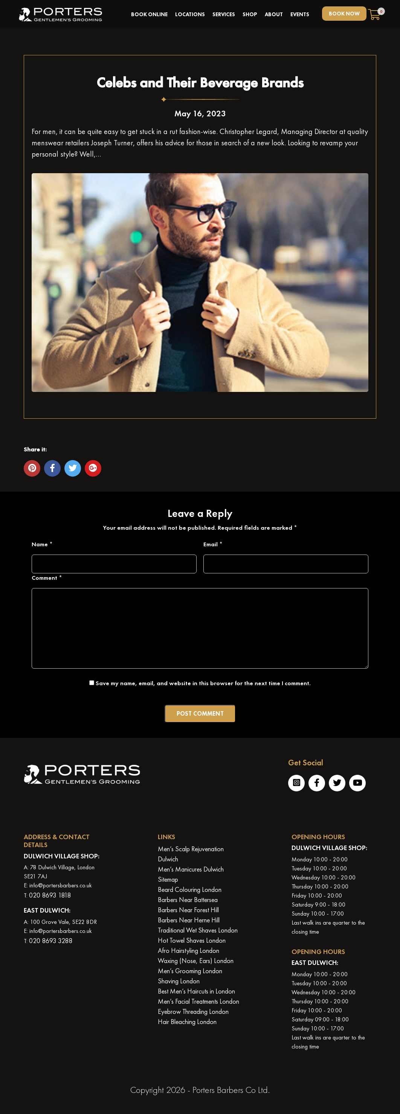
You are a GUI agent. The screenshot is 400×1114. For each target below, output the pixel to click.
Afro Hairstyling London (188, 950)
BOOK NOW (344, 13)
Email (213, 544)
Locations (190, 14)
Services (223, 14)
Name (42, 544)
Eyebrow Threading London (193, 1011)
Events (299, 14)
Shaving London (179, 981)
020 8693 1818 (50, 895)
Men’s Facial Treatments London (198, 1001)
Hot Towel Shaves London (192, 940)
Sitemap (168, 879)
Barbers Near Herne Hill (189, 920)
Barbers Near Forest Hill (188, 909)
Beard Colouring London (189, 889)
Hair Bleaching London (187, 1021)
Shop (250, 14)
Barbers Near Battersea (188, 899)
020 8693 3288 (50, 940)
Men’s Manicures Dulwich (191, 869)
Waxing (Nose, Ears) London (196, 960)
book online (149, 14)
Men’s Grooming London (190, 970)
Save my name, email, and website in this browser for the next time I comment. (203, 683)
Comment (47, 578)
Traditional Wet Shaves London (198, 930)
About (274, 14)
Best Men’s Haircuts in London (196, 991)
